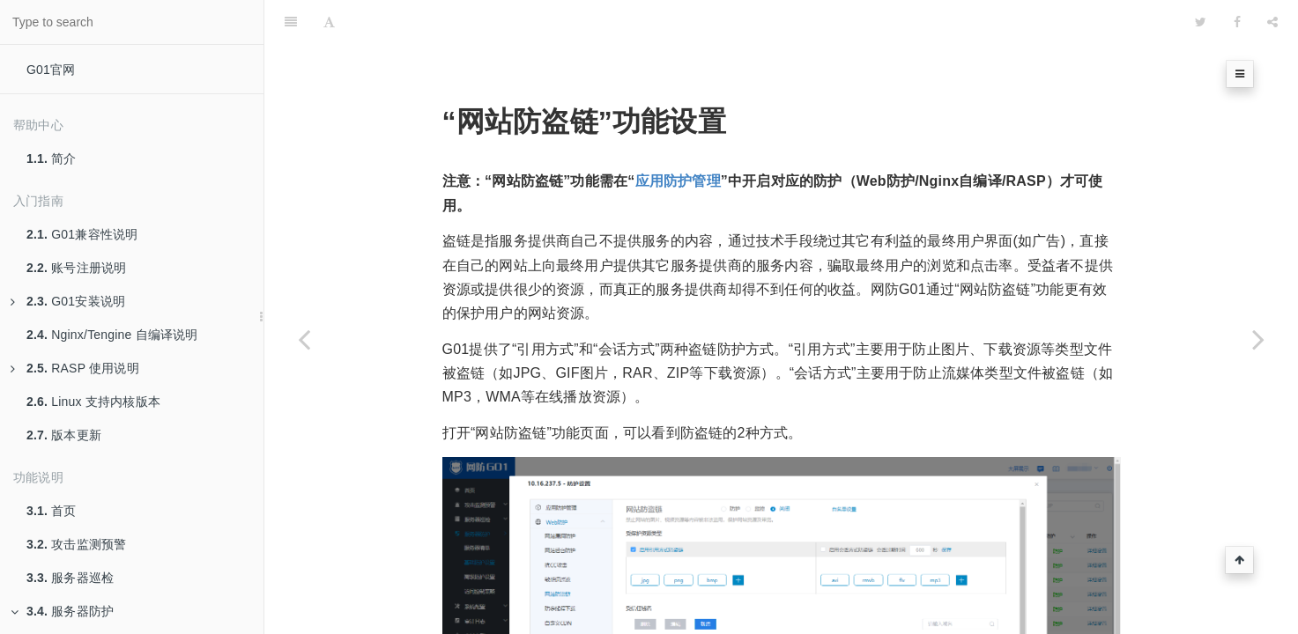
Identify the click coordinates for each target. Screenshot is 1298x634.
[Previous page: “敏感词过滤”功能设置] (304, 339)
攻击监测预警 (76, 544)
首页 (51, 511)
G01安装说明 (68, 301)
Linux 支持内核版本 (93, 401)
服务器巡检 (70, 578)
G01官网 (50, 70)
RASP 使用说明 (75, 368)
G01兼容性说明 (81, 234)
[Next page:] (1258, 339)
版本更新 (63, 435)
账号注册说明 (76, 268)
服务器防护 (62, 611)
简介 (51, 158)
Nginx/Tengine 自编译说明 (112, 335)
